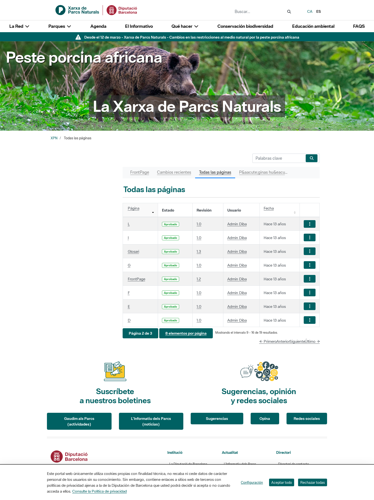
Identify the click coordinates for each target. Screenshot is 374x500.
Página (133, 208)
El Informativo (139, 26)
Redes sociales (307, 418)
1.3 (199, 251)
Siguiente (297, 341)
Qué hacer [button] (185, 26)
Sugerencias (217, 418)
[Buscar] (278, 158)
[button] (140, 333)
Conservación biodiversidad (245, 26)
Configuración (252, 482)
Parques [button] (60, 26)
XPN (54, 138)
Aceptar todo (281, 482)
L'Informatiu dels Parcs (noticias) (151, 421)
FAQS (359, 26)
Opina (264, 418)
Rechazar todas (312, 482)
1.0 (199, 223)
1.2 (199, 278)
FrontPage (136, 278)
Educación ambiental (313, 26)
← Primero (268, 341)
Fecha (269, 208)
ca (309, 11)
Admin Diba (237, 223)
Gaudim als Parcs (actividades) (79, 421)
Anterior (283, 341)
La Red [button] (19, 26)
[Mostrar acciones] (310, 224)
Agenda (98, 26)
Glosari (133, 251)
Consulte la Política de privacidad (99, 491)
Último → (312, 341)
